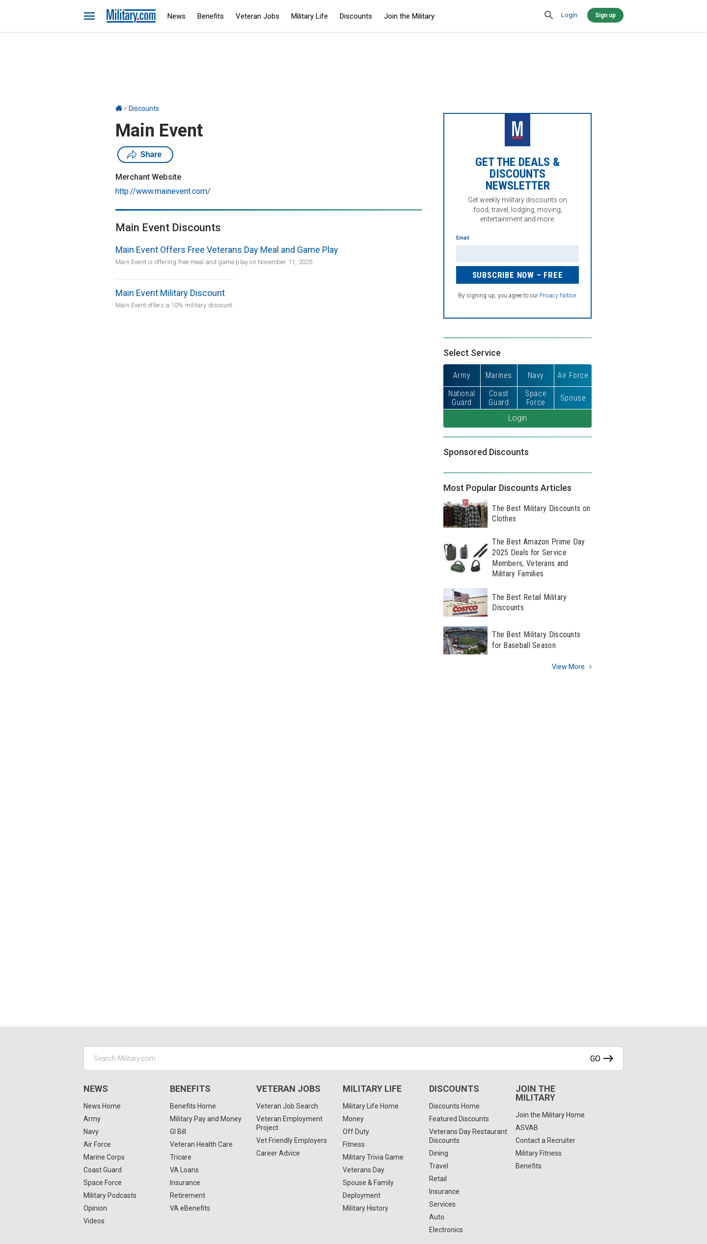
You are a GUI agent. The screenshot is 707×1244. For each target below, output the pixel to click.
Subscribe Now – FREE (517, 275)
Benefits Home (193, 1106)
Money (353, 1119)
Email (462, 238)
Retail (438, 1179)
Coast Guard (102, 1170)
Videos (94, 1221)
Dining (438, 1153)
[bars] (90, 16)
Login (569, 15)
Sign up (605, 15)
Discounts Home (454, 1106)
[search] (549, 15)
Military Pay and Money (206, 1119)
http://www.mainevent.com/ (163, 191)
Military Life (309, 16)
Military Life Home (371, 1106)
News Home (102, 1106)
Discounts (356, 16)
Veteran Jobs (257, 16)
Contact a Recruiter (545, 1140)
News (176, 16)
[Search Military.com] (353, 1058)
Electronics (446, 1230)
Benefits (210, 16)
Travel (438, 1166)
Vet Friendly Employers (291, 1140)
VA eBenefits (190, 1208)
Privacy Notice (558, 295)
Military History (365, 1208)
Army (92, 1119)
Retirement (187, 1195)
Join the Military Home (550, 1115)
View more (568, 666)
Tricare (180, 1157)
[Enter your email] (517, 253)
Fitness (354, 1144)
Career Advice (278, 1153)
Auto (436, 1217)
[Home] (118, 108)
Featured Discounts (459, 1119)
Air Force (97, 1144)
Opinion (95, 1208)
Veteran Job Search (287, 1106)
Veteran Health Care (201, 1144)
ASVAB (527, 1128)
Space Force (102, 1183)
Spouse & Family (368, 1183)
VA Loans (184, 1170)
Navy (91, 1132)
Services (442, 1204)
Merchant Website (148, 177)
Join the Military (409, 16)
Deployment (362, 1195)
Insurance (185, 1183)
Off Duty (356, 1132)
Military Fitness (539, 1153)
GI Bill (178, 1132)
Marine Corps (104, 1157)
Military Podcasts (109, 1195)
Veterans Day (363, 1170)
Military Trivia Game (373, 1157)
